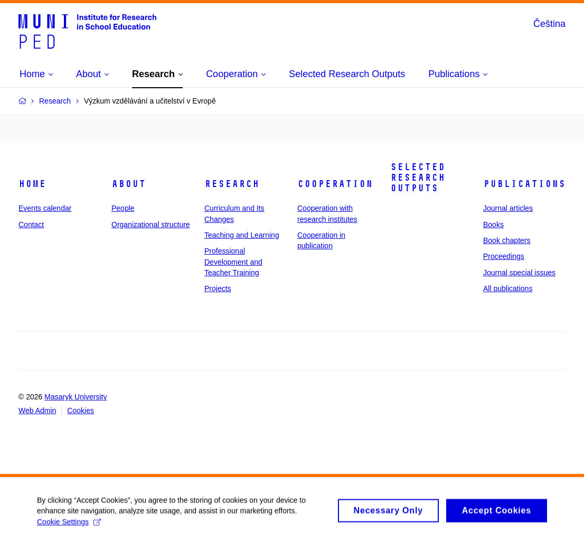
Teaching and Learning (241, 235)
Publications (524, 184)
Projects (217, 288)
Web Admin (37, 410)
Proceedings (503, 256)
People (123, 208)
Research (231, 184)
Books (493, 224)
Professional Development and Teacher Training (233, 262)
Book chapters (507, 240)
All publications (507, 288)
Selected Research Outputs (417, 177)
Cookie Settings (69, 529)
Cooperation (335, 184)
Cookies (80, 410)
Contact (31, 224)
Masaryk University (75, 397)
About (128, 184)
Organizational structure (150, 224)
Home (32, 184)
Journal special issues (519, 272)
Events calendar (44, 208)
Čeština (549, 23)
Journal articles (508, 208)
